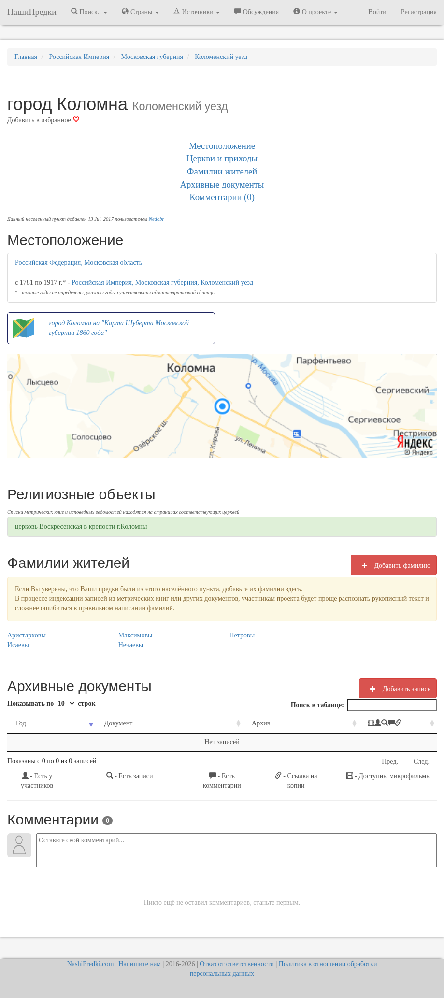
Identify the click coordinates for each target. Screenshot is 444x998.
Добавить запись (397, 688)
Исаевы (18, 645)
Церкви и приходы (222, 158)
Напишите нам (139, 964)
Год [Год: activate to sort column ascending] (21, 723)
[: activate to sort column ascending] (368, 724)
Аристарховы (26, 635)
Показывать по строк (51, 703)
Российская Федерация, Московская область (78, 262)
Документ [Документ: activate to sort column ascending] (103, 723)
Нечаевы (130, 645)
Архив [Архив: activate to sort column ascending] (221, 723)
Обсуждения (256, 11)
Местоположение (222, 146)
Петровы (242, 635)
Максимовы (135, 635)
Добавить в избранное (43, 120)
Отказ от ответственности (237, 964)
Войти (377, 11)
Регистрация (419, 11)
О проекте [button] (315, 11)
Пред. (390, 761)
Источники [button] (196, 11)
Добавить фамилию (393, 565)
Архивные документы (222, 184)
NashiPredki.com (90, 964)
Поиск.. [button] (89, 11)
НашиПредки (32, 12)
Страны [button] (140, 11)
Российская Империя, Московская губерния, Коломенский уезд (162, 282)
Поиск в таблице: (364, 705)
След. (422, 761)
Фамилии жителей (222, 171)
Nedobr (156, 219)
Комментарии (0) (222, 197)
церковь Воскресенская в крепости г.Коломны (81, 526)
